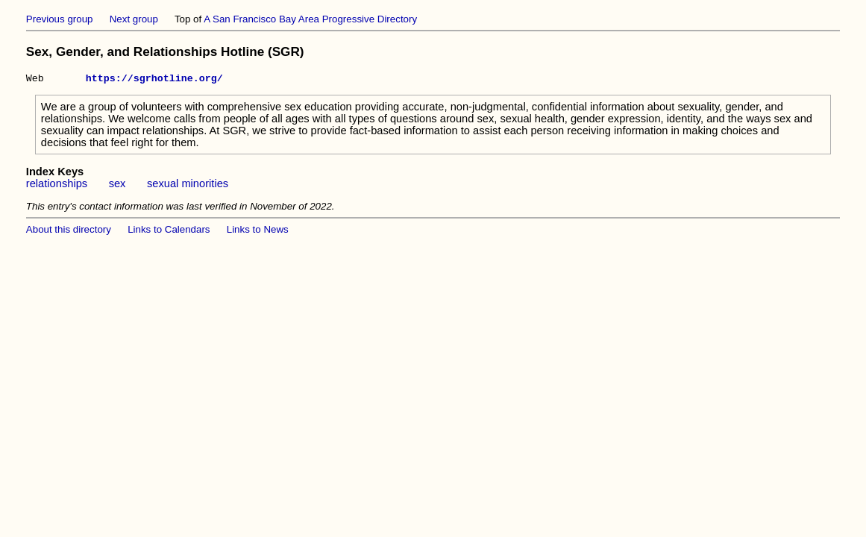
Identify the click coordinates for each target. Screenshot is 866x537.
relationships (56, 186)
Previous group (59, 19)
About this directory (68, 231)
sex (117, 186)
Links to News (258, 231)
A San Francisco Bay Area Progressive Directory (310, 19)
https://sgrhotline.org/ (154, 80)
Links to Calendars (169, 231)
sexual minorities (187, 186)
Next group (134, 19)
